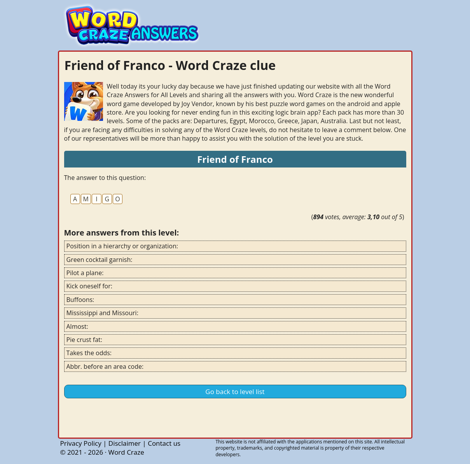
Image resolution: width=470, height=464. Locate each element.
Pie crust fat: (84, 339)
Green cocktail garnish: (99, 259)
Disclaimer (124, 443)
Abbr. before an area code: (105, 366)
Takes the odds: (89, 353)
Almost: (77, 326)
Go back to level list (234, 391)
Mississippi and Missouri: (102, 313)
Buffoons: (80, 299)
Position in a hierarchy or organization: (122, 246)
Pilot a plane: (85, 273)
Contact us (164, 443)
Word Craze (126, 452)
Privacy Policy (80, 443)
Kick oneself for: (89, 286)
